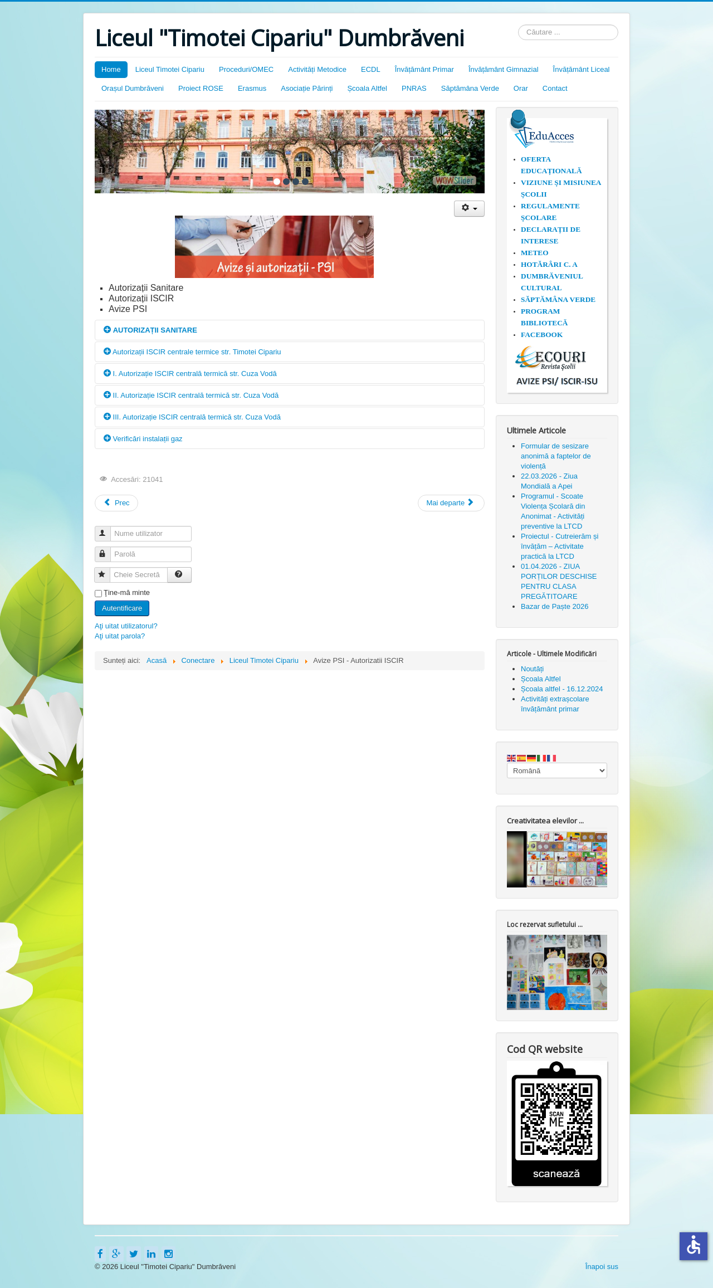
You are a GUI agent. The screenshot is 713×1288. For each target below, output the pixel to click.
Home (111, 69)
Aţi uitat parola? (120, 636)
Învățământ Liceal (581, 69)
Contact (555, 88)
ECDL (370, 69)
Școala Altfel (367, 88)
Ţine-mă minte (127, 592)
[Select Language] (557, 770)
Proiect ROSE (200, 88)
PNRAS (414, 88)
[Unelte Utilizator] (469, 209)
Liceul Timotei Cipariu (169, 69)
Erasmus (252, 88)
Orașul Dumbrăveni (132, 88)
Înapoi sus (601, 1266)
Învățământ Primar (424, 69)
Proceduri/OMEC (246, 69)
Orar (521, 88)
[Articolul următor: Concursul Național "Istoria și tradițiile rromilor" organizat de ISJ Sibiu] (451, 503)
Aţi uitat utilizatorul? (126, 626)
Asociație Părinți (307, 88)
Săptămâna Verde (470, 88)
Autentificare (122, 608)
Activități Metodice (317, 69)
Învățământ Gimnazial (503, 69)
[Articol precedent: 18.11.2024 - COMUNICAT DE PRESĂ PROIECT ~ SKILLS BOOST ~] (116, 503)
